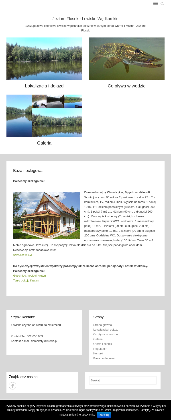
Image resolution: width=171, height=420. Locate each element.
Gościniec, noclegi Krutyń (29, 275)
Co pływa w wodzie (127, 85)
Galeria (44, 143)
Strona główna (102, 325)
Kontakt (98, 353)
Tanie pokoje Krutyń (26, 280)
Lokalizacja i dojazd (44, 85)
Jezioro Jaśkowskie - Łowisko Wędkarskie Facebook (12, 385)
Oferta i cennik (102, 344)
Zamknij (104, 414)
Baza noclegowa (28, 170)
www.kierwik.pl (22, 254)
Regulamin (100, 348)
